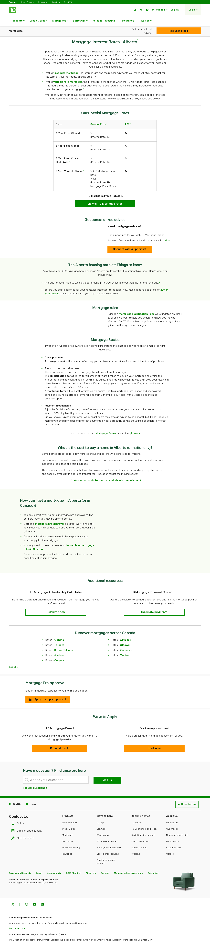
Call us (18, 815)
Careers (170, 846)
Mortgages (60, 20)
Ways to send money (107, 833)
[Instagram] (26, 896)
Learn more (16, 920)
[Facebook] (19, 896)
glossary (134, 425)
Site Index (153, 865)
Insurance (129, 20)
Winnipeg (125, 632)
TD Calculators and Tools (144, 821)
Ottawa (125, 637)
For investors (172, 833)
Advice (146, 20)
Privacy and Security (20, 865)
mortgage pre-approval (49, 515)
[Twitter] (12, 896)
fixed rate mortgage (65, 65)
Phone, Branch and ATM (109, 839)
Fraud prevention (140, 833)
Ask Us (107, 772)
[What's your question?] (56, 771)
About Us (91, 865)
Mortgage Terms (105, 425)
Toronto (59, 637)
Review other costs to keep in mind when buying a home (105, 472)
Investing (56, 2)
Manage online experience (128, 865)
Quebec (59, 647)
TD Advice (136, 814)
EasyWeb (101, 821)
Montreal (125, 647)
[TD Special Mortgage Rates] (105, 195)
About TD (68, 2)
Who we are (172, 814)
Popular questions (35, 779)
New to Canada (139, 839)
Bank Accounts (69, 814)
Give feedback (23, 830)
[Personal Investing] (179, 30)
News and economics (177, 827)
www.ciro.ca (16, 937)
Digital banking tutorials (143, 827)
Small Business (27, 2)
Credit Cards (38, 20)
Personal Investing (105, 20)
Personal (13, 2)
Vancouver (126, 642)
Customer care (173, 839)
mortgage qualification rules (136, 306)
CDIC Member (73, 865)
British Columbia (64, 642)
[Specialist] (129, 241)
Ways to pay (103, 827)
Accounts (18, 20)
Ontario (59, 632)
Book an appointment (27, 822)
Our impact (172, 821)
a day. (166, 232)
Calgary (59, 652)
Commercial (43, 2)
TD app (100, 814)
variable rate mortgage (67, 73)
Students (135, 846)
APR (127, 116)
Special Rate (98, 116)
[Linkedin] (42, 896)
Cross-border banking (108, 846)
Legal (12, 659)
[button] (134, 9)
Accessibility (54, 865)
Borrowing (80, 20)
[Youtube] (34, 896)
